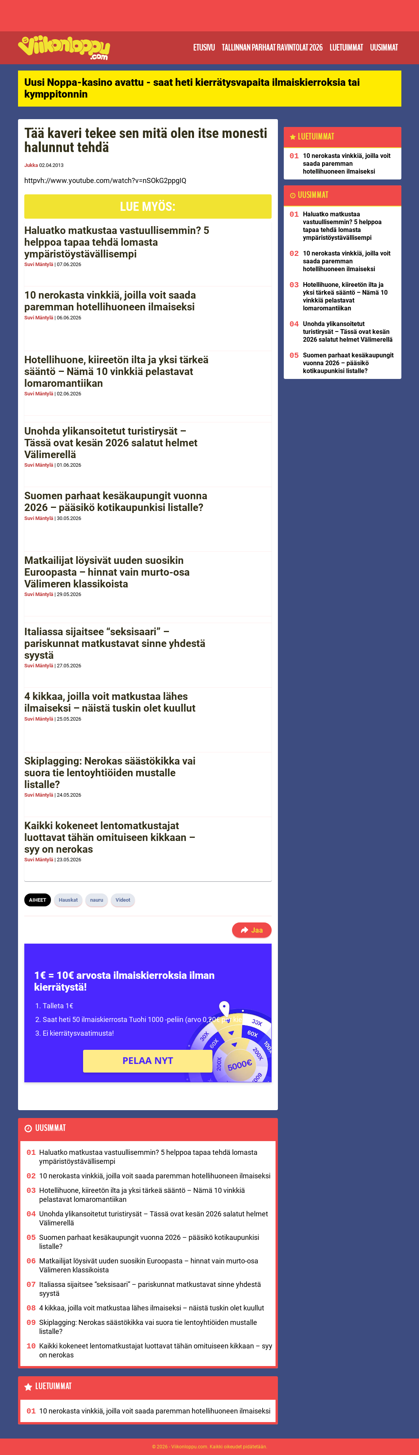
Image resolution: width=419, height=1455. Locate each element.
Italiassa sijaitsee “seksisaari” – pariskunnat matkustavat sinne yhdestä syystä (114, 643)
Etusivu (204, 48)
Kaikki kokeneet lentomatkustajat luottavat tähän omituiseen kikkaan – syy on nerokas (109, 837)
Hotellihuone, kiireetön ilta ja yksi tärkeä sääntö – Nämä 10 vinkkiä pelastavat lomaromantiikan (116, 371)
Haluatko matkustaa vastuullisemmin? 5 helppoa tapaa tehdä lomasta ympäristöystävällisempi (116, 242)
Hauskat (68, 900)
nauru (96, 900)
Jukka (31, 165)
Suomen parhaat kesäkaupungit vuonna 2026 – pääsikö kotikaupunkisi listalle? (115, 501)
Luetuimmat (346, 48)
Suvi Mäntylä (38, 264)
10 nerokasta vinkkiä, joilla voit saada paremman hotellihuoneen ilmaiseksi (110, 301)
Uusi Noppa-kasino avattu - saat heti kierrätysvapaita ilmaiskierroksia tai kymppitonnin (192, 88)
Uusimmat (384, 48)
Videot (123, 900)
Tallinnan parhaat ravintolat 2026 (272, 48)
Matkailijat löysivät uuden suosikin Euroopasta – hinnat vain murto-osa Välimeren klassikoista (107, 572)
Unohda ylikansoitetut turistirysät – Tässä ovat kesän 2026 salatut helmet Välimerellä (111, 442)
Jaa (252, 930)
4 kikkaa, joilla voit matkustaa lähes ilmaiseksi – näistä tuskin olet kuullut (110, 702)
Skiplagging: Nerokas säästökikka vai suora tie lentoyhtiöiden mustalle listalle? (110, 772)
